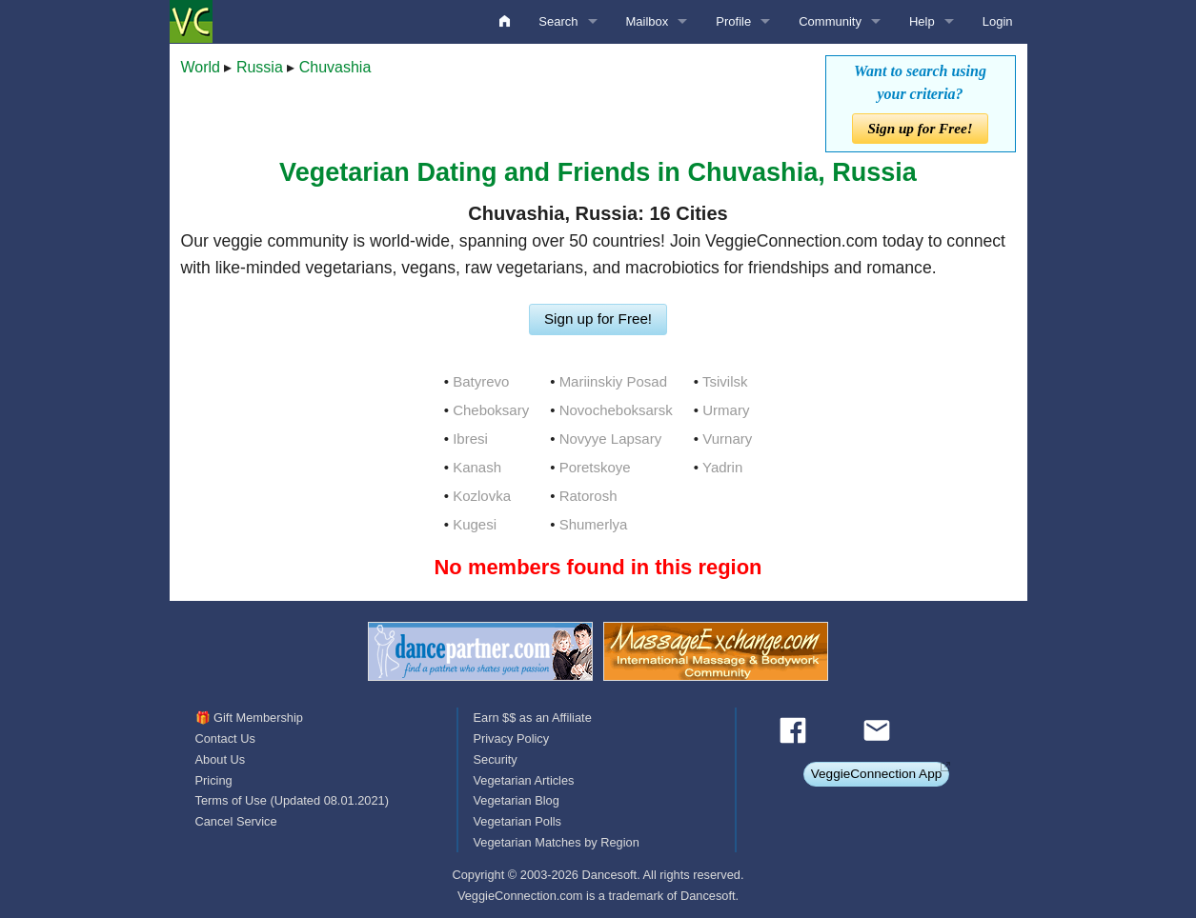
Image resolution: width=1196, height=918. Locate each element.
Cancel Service (236, 821)
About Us (220, 759)
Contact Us (225, 738)
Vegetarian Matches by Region (556, 842)
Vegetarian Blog (515, 800)
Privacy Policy (511, 738)
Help (922, 21)
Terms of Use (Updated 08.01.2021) (292, 800)
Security (495, 759)
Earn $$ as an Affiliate (532, 717)
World (201, 67)
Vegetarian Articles (523, 780)
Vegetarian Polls (516, 821)
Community (830, 21)
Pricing (214, 780)
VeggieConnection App (877, 774)
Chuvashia (335, 67)
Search (558, 21)
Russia (259, 67)
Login (998, 21)
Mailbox (647, 21)
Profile (733, 21)
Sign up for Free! (919, 128)
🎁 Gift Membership (249, 717)
